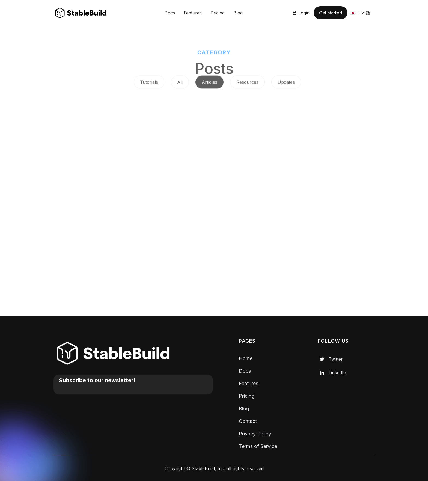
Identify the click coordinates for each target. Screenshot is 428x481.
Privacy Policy (255, 434)
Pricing (217, 13)
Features (193, 13)
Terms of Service (258, 446)
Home (245, 358)
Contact (248, 421)
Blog (238, 13)
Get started (330, 13)
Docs (169, 13)
